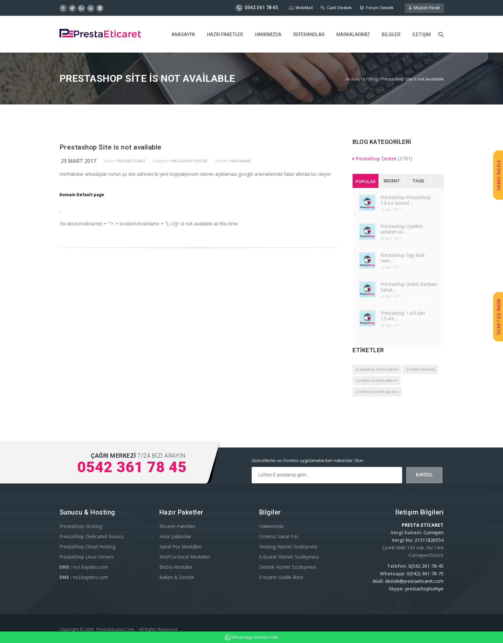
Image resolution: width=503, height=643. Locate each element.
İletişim (421, 34)
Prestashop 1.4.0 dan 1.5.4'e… (402, 315)
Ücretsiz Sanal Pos (279, 536)
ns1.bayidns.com (83, 567)
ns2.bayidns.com (83, 577)
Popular (366, 181)
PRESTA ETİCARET (423, 525)
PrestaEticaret (131, 160)
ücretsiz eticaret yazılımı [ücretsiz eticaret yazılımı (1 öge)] (377, 391)
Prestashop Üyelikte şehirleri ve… (401, 229)
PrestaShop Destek (189, 160)
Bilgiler (391, 34)
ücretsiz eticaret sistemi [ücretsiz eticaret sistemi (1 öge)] (376, 380)
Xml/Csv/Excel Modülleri (184, 557)
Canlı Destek (336, 7)
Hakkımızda (268, 34)
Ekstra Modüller (176, 567)
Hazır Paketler (225, 34)
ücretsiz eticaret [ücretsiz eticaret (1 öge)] (420, 369)
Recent (392, 180)
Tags (418, 180)
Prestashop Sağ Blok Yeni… (402, 258)
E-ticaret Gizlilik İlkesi (281, 577)
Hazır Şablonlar (175, 536)
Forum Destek (376, 7)
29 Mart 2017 (78, 161)
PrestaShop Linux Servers (86, 557)
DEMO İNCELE (498, 175)
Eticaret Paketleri (177, 526)
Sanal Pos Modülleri (180, 546)
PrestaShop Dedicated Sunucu (91, 536)
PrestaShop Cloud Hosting (87, 546)
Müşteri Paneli (424, 7)
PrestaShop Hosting (80, 526)
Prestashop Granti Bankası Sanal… (408, 286)
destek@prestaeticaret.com (414, 581)
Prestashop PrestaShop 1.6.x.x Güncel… (405, 200)
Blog (373, 79)
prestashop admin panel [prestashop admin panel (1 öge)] (377, 369)
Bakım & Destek (176, 577)
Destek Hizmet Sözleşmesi (287, 567)
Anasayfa (183, 34)
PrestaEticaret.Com (115, 629)
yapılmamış (240, 160)
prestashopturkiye (424, 589)
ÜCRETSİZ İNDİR (498, 316)
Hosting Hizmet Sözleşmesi (288, 546)
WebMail (301, 7)
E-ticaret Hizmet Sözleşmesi (289, 557)
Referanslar (309, 34)
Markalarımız (353, 34)
